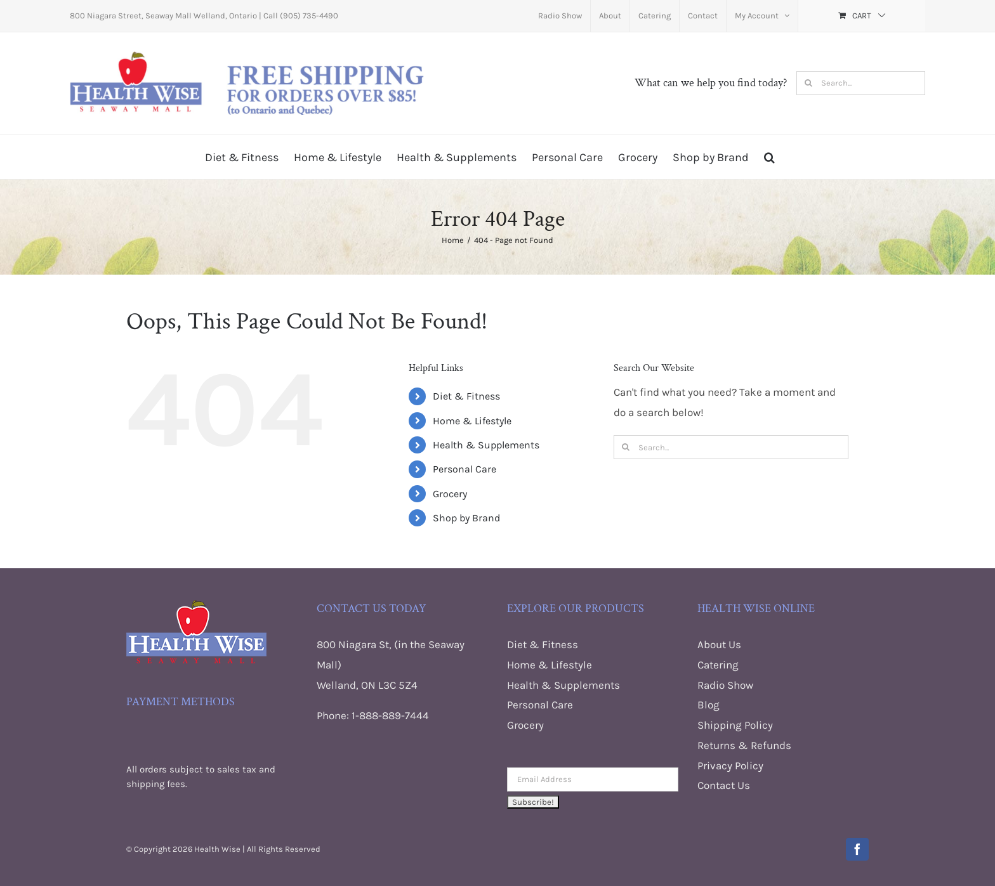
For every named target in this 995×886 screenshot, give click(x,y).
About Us (719, 644)
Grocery (450, 494)
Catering (718, 664)
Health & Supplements (486, 445)
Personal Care (464, 469)
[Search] (808, 83)
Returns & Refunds (744, 745)
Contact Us (723, 785)
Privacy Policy (730, 765)
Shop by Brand (466, 518)
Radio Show (725, 685)
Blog (708, 704)
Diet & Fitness (466, 396)
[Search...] (860, 83)
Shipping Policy (735, 725)
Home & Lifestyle (472, 421)
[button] (769, 156)
